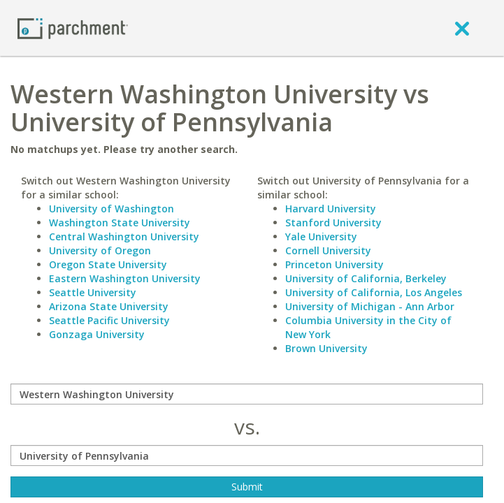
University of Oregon (100, 250)
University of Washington (111, 208)
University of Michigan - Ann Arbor (369, 306)
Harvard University (330, 208)
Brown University (326, 348)
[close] (462, 28)
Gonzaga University (97, 334)
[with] (246, 455)
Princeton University (334, 264)
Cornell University (328, 250)
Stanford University (333, 222)
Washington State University (119, 222)
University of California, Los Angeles (373, 292)
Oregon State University (108, 264)
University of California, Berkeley (366, 278)
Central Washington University (124, 236)
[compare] (246, 394)
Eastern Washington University (125, 278)
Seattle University (92, 292)
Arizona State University (108, 306)
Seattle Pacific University (109, 320)
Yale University (321, 236)
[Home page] (72, 27)
